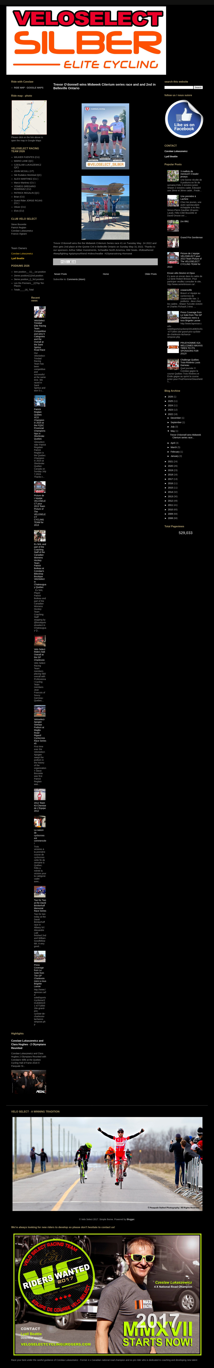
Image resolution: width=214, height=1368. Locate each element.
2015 (171, 487)
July (173, 426)
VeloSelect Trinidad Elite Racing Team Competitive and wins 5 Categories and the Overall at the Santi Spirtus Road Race (40, 335)
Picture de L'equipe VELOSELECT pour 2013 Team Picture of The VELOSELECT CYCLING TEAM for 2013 (184, 260)
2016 (171, 483)
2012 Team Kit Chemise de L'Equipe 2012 (40, 807)
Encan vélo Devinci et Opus (181, 273)
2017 (171, 479)
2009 (171, 514)
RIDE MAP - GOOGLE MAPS (28, 87)
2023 (171, 409)
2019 (171, 470)
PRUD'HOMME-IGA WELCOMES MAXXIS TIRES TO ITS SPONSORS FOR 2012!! (191, 348)
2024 (171, 405)
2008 (171, 518)
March (174, 447)
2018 (171, 474)
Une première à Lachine (188, 197)
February (175, 451)
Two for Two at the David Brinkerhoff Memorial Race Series (40, 905)
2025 (171, 401)
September (176, 422)
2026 (171, 396)
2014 (171, 492)
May (173, 431)
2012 (171, 500)
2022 (171, 414)
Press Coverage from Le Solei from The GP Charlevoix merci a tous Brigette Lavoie (40, 976)
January (175, 456)
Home (106, 274)
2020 (171, 466)
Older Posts (151, 274)
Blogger (130, 1219)
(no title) (184, 221)
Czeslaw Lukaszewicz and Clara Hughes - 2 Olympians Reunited (28, 1044)
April (173, 443)
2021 (171, 461)
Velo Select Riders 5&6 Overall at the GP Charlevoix (39, 654)
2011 (171, 505)
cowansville (186, 290)
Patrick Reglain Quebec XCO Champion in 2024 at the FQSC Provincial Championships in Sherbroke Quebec (39, 424)
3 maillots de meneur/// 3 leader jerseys (189, 174)
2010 (171, 509)
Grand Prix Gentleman (191, 237)
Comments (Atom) (76, 279)
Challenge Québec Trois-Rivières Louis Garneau (190, 362)
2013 (171, 496)
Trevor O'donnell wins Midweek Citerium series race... (185, 436)
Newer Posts (60, 274)
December (176, 418)
